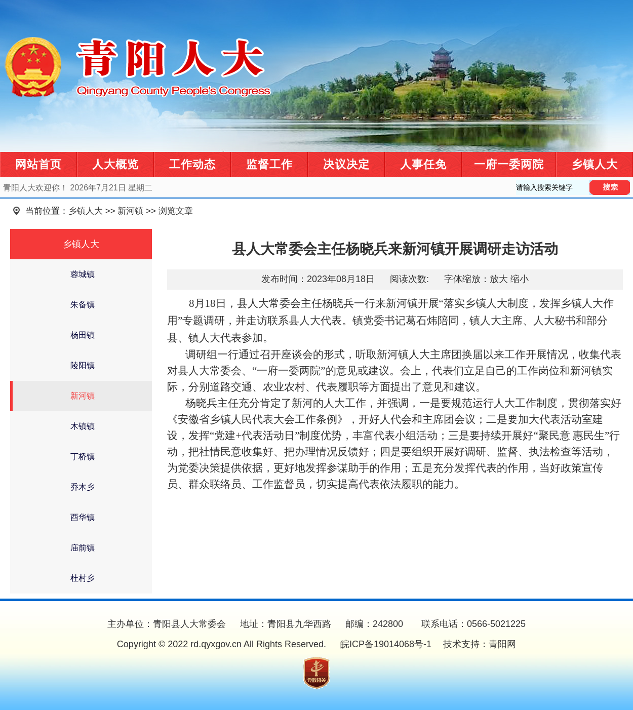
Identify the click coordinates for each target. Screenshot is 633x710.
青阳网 (502, 644)
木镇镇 (82, 426)
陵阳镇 (82, 365)
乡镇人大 (594, 164)
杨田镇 (82, 335)
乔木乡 (82, 487)
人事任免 (423, 164)
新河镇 (130, 211)
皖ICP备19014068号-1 (384, 644)
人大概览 (115, 164)
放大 (499, 279)
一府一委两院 (509, 164)
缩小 (519, 279)
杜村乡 (82, 578)
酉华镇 (82, 517)
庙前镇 (82, 547)
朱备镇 (82, 304)
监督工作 (269, 164)
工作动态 (192, 164)
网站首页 (38, 164)
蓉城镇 (82, 274)
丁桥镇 (82, 456)
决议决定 (346, 164)
